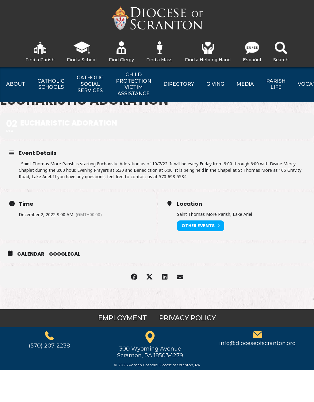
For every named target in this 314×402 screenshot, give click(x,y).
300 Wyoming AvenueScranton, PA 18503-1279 (150, 352)
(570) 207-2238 (49, 345)
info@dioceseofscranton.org (257, 343)
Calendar (30, 254)
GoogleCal (64, 254)
